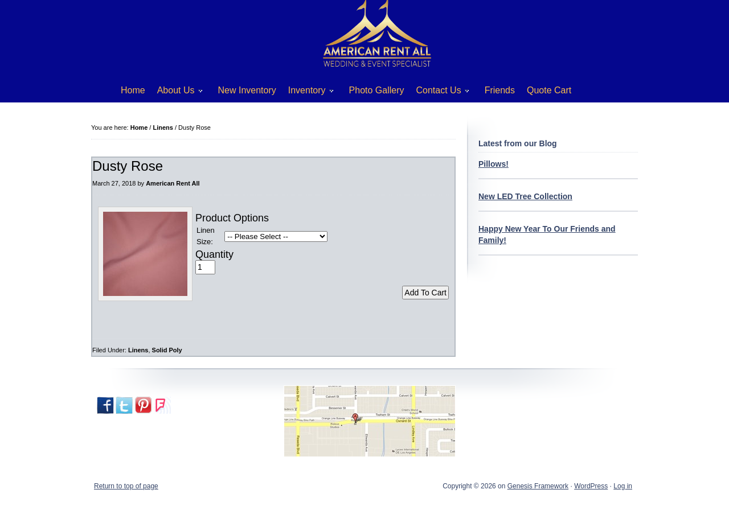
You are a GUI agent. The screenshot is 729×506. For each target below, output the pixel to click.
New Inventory (247, 90)
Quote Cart (549, 90)
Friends (500, 90)
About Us (175, 92)
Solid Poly (167, 350)
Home (133, 90)
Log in (622, 486)
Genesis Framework (537, 486)
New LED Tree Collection (525, 196)
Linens (138, 350)
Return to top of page (126, 486)
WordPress (591, 486)
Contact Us (438, 92)
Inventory (306, 92)
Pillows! (493, 163)
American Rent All (172, 183)
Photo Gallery (376, 90)
